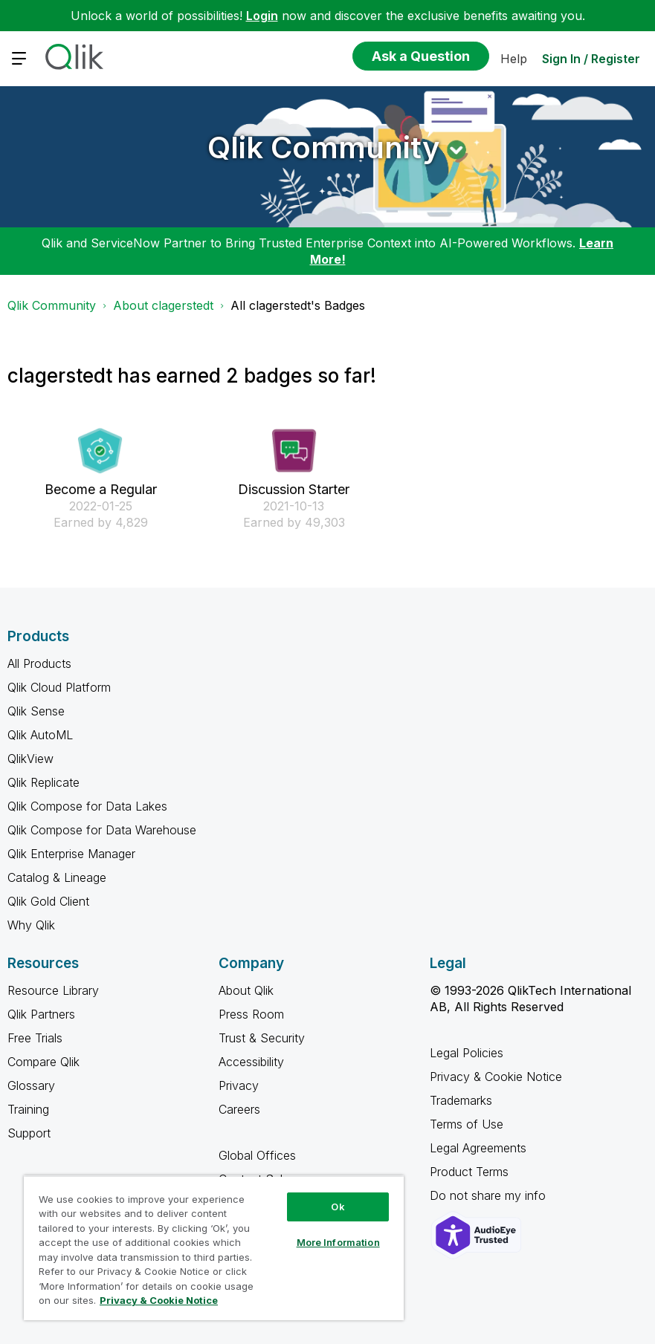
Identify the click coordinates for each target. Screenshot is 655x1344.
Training (28, 1109)
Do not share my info (489, 1195)
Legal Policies (466, 1052)
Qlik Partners (41, 1014)
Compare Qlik (43, 1061)
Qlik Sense (36, 711)
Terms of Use (466, 1124)
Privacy (239, 1085)
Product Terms (469, 1171)
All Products (39, 663)
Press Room (251, 1014)
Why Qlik (31, 925)
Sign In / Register (591, 58)
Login (262, 15)
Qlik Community (323, 147)
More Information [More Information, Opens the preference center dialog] (338, 1242)
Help (513, 58)
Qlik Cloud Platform (59, 687)
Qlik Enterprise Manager (71, 853)
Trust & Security (262, 1037)
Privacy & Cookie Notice (496, 1076)
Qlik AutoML (40, 734)
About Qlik (246, 990)
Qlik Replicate (43, 782)
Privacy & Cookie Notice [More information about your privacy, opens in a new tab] (159, 1300)
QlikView (30, 758)
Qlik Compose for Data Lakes (87, 806)
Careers (239, 1109)
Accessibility (251, 1061)
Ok (337, 1206)
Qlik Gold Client (48, 901)
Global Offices (257, 1155)
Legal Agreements (478, 1147)
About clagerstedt (163, 305)
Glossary (31, 1085)
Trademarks (461, 1100)
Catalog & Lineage (56, 877)
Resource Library (53, 990)
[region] (214, 1247)
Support (29, 1133)
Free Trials (34, 1037)
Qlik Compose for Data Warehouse (101, 829)
